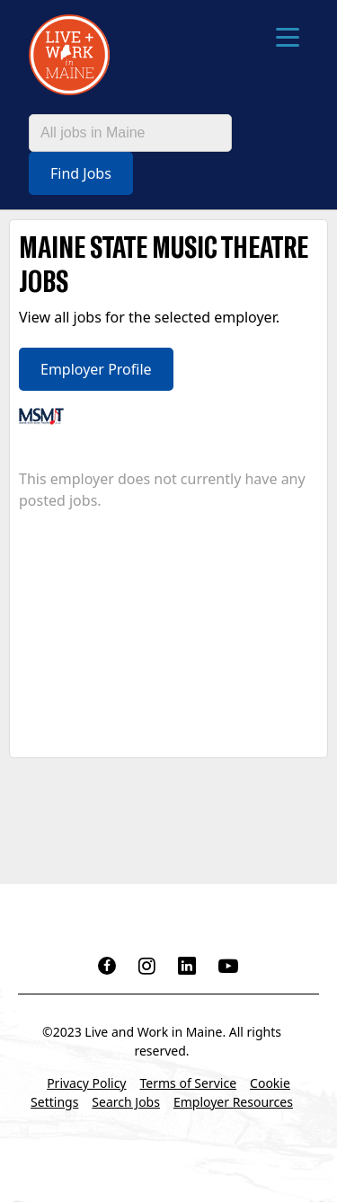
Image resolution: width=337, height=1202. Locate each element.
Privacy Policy (86, 1083)
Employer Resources (233, 1101)
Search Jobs (126, 1101)
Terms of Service (188, 1083)
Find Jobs (80, 173)
